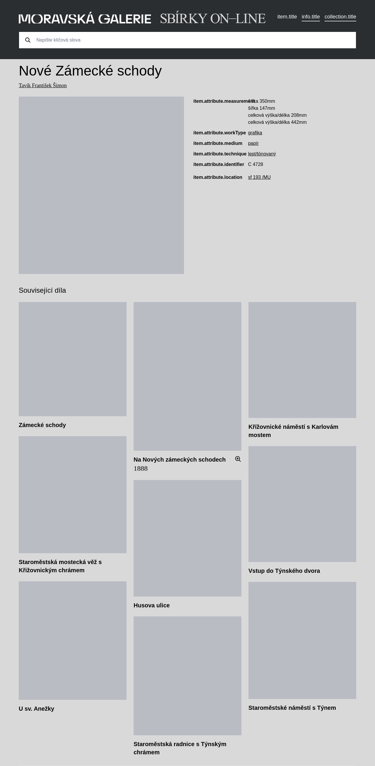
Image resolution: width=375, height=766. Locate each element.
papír (253, 143)
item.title (287, 17)
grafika (255, 132)
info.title (311, 17)
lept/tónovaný (262, 153)
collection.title (340, 17)
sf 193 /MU (259, 177)
